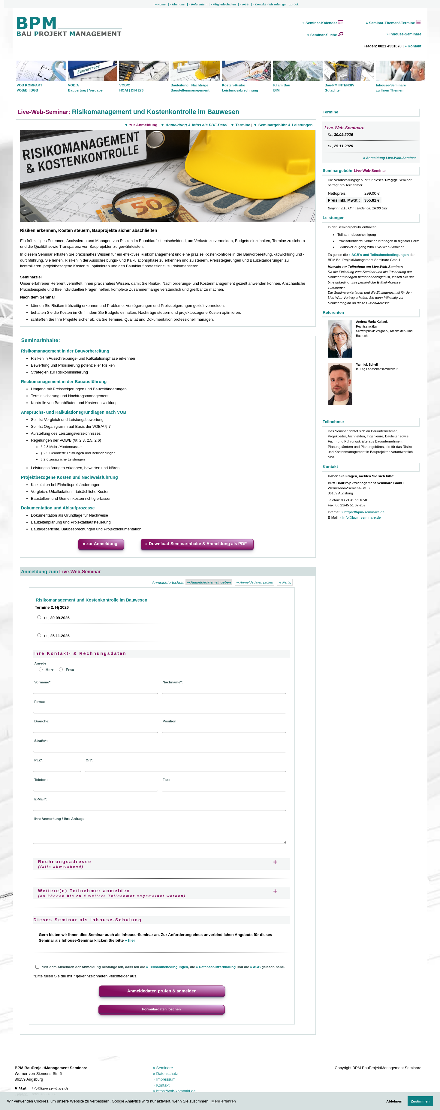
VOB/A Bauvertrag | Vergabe (85, 87)
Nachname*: (173, 682)
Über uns (178, 4)
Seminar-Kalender (324, 23)
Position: (170, 721)
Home (161, 4)
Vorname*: (42, 682)
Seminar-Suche (326, 35)
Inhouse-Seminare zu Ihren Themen (391, 87)
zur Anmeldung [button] (101, 544)
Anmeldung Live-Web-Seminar (390, 158)
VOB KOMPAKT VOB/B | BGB (29, 87)
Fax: (166, 780)
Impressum (165, 1079)
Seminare (164, 1068)
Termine (242, 125)
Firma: (39, 702)
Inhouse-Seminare (404, 34)
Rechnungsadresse (65, 863)
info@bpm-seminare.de (361, 517)
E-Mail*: (40, 799)
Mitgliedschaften (224, 4)
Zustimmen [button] (420, 1101)
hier (131, 940)
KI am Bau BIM (281, 87)
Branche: (42, 721)
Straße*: (41, 740)
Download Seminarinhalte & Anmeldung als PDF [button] (197, 544)
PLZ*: (38, 760)
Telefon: (40, 780)
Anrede (40, 663)
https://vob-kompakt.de (175, 1091)
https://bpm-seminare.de (363, 512)
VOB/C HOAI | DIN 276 (131, 87)
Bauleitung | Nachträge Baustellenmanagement (189, 87)
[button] (162, 991)
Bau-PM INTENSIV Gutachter (339, 87)
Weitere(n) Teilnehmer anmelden (112, 893)
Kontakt (414, 46)
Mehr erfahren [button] (223, 1101)
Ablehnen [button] (394, 1101)
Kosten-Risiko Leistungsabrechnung (240, 87)
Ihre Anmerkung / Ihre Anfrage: (60, 818)
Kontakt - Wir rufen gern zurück (276, 4)
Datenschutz (166, 1073)
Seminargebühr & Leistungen (284, 125)
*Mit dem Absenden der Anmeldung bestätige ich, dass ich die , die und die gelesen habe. (160, 967)
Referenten (198, 4)
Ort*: (89, 760)
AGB (245, 4)
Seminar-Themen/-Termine (394, 23)
